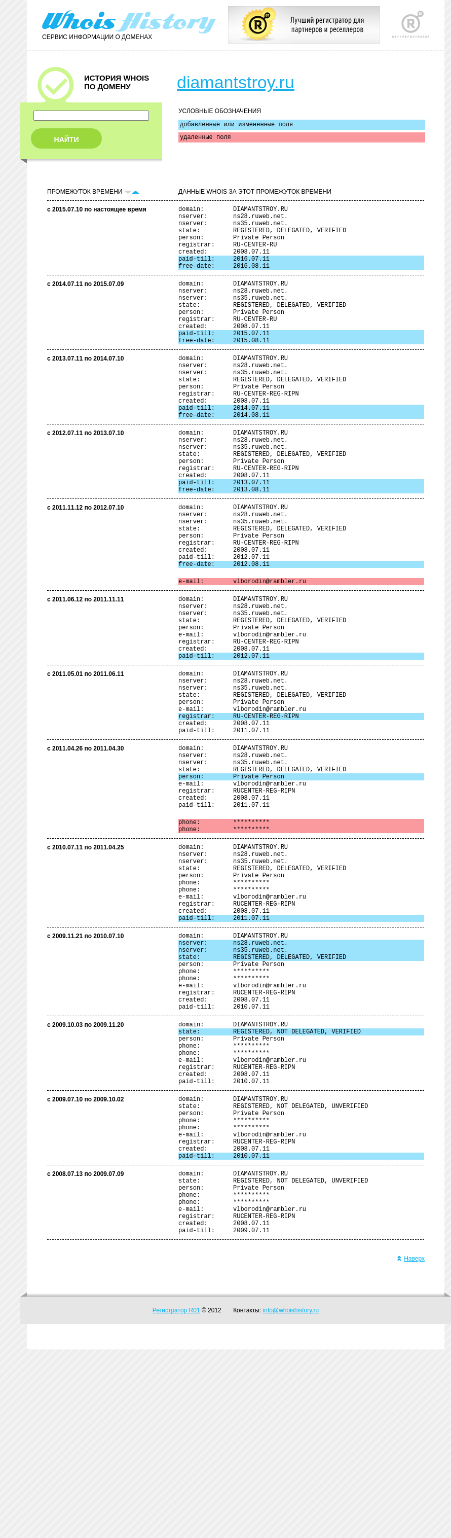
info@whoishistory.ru (291, 1499)
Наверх (411, 1447)
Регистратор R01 (176, 1499)
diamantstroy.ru (235, 82)
